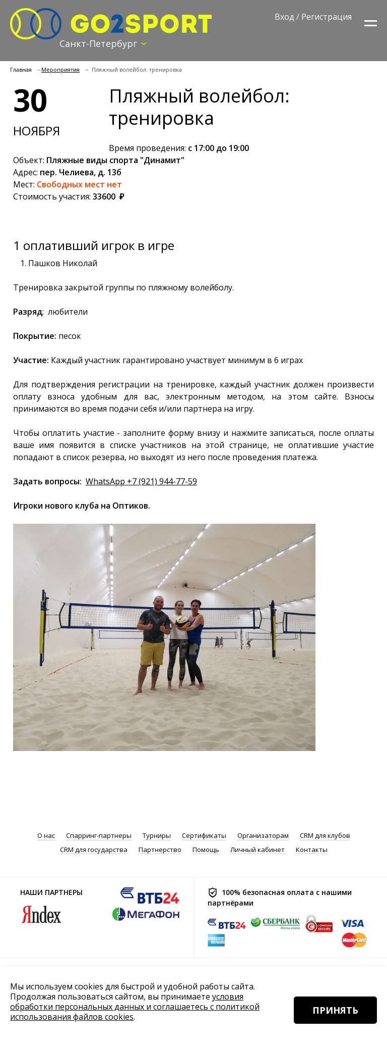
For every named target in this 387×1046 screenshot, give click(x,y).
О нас (46, 835)
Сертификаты (204, 835)
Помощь (205, 849)
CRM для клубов (325, 835)
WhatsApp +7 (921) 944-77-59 (141, 481)
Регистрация (326, 16)
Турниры (157, 835)
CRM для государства (93, 849)
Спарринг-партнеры (99, 835)
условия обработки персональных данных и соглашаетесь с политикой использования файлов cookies (135, 1006)
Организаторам (263, 835)
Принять (335, 1010)
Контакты (312, 849)
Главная (21, 69)
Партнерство (160, 849)
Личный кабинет (257, 849)
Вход (284, 16)
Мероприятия (60, 69)
